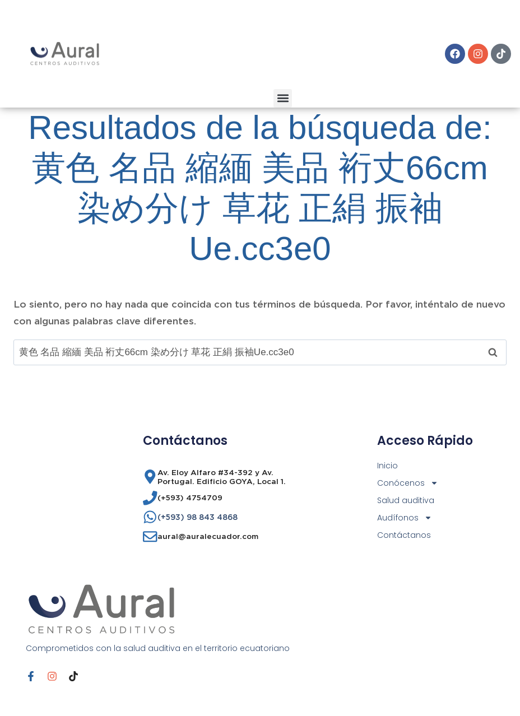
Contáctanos (404, 535)
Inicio (387, 465)
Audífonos (404, 518)
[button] (282, 98)
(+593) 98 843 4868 (197, 517)
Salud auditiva (405, 500)
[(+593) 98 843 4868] (150, 517)
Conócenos (407, 483)
